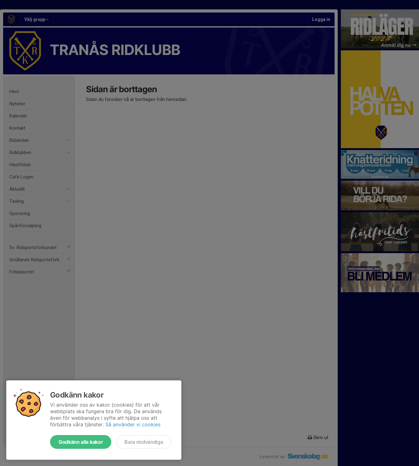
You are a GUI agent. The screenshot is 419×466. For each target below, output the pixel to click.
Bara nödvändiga (143, 442)
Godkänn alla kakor (80, 442)
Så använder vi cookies (132, 424)
